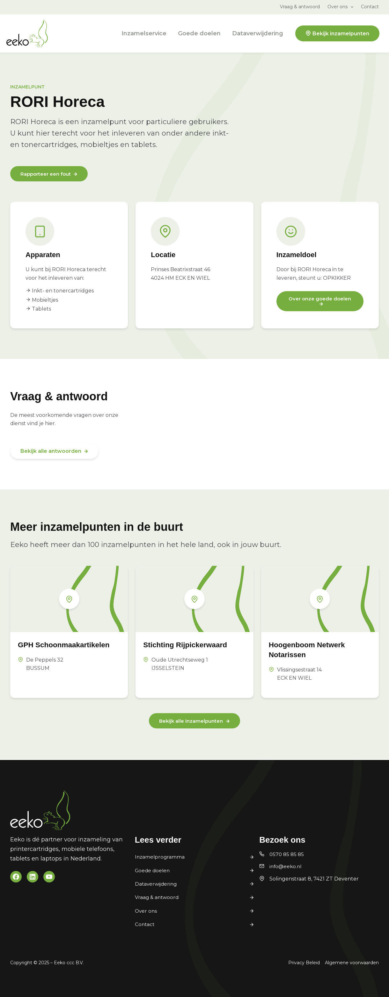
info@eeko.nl (286, 867)
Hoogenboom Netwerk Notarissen (313, 649)
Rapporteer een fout (47, 174)
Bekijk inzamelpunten (340, 34)
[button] (350, 6)
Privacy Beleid (304, 962)
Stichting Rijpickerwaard (191, 644)
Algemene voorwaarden (352, 962)
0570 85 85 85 (287, 854)
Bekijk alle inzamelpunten (190, 722)
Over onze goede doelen (320, 299)
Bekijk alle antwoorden (50, 452)
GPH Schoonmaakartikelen (61, 649)
